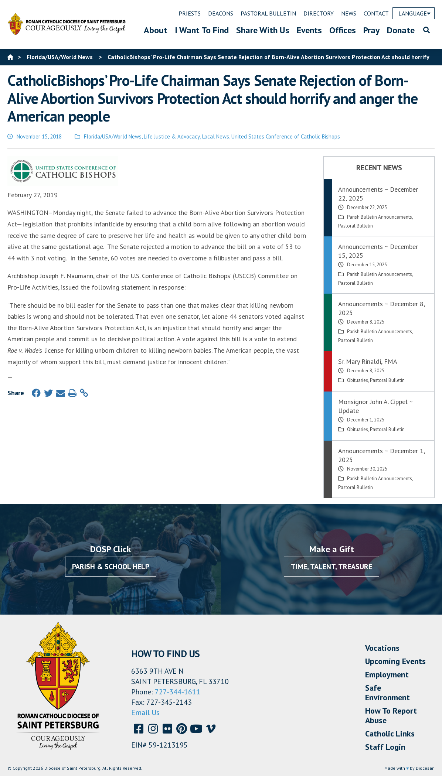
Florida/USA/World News (113, 136)
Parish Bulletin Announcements (379, 217)
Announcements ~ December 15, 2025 (378, 251)
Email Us (145, 712)
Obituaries (357, 380)
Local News (215, 136)
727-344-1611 (177, 692)
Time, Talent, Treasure (331, 566)
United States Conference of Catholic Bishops (285, 136)
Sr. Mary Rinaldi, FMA (367, 361)
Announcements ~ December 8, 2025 (381, 308)
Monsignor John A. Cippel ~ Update (375, 406)
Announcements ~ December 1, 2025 (381, 455)
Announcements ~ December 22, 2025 (378, 193)
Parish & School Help (110, 566)
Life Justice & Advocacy (172, 136)
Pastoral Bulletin (355, 226)
